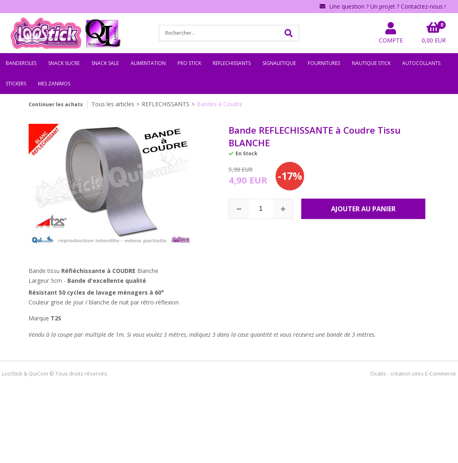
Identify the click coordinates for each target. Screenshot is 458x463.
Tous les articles (112, 104)
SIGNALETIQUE (279, 63)
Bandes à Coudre (219, 104)
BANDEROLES (21, 63)
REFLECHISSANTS (232, 63)
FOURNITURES (324, 63)
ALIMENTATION (148, 63)
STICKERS (16, 83)
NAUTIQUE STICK (371, 63)
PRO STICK (189, 63)
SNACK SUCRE (64, 63)
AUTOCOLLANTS (421, 63)
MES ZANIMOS (54, 83)
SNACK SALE (105, 63)
